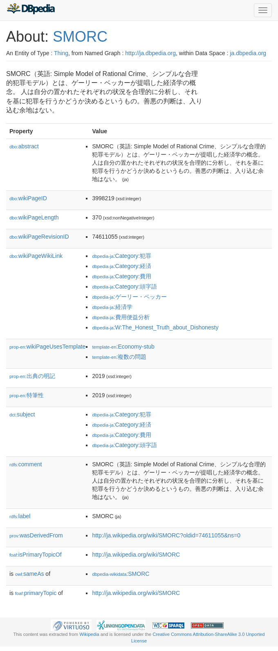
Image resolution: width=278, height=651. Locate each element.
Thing (61, 53)
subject (22, 414)
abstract (24, 146)
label (19, 516)
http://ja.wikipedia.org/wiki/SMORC (136, 554)
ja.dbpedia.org (248, 53)
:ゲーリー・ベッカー (129, 296)
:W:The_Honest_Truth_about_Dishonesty (155, 327)
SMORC (80, 36)
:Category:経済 (121, 266)
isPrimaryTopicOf (35, 554)
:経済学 (112, 307)
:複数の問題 (119, 356)
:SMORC (120, 573)
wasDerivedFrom (36, 535)
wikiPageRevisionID (39, 236)
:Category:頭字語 (124, 286)
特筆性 (26, 395)
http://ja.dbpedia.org (150, 53)
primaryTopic (35, 593)
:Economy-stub (123, 346)
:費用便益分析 (120, 317)
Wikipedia (89, 634)
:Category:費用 (121, 276)
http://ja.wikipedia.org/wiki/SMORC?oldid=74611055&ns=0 (166, 535)
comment (25, 464)
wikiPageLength (34, 217)
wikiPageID (28, 198)
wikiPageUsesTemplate (47, 346)
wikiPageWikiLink (36, 256)
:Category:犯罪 (121, 256)
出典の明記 (32, 376)
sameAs (29, 573)
